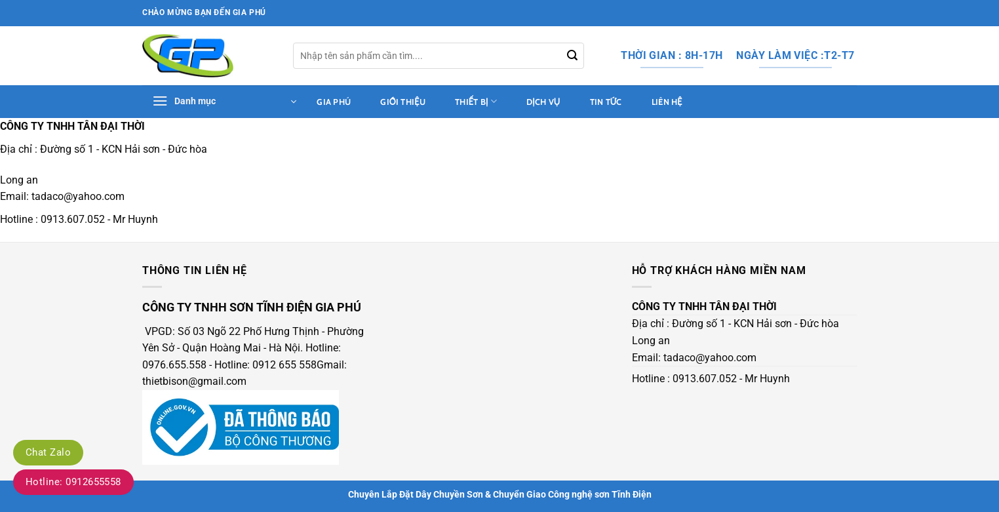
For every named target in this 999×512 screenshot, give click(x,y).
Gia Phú (334, 102)
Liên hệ (667, 102)
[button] (224, 101)
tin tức (606, 102)
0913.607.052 (73, 219)
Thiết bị (476, 101)
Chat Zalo (48, 452)
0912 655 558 (284, 365)
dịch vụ (543, 102)
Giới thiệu (402, 102)
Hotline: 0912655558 (73, 482)
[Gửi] (572, 56)
